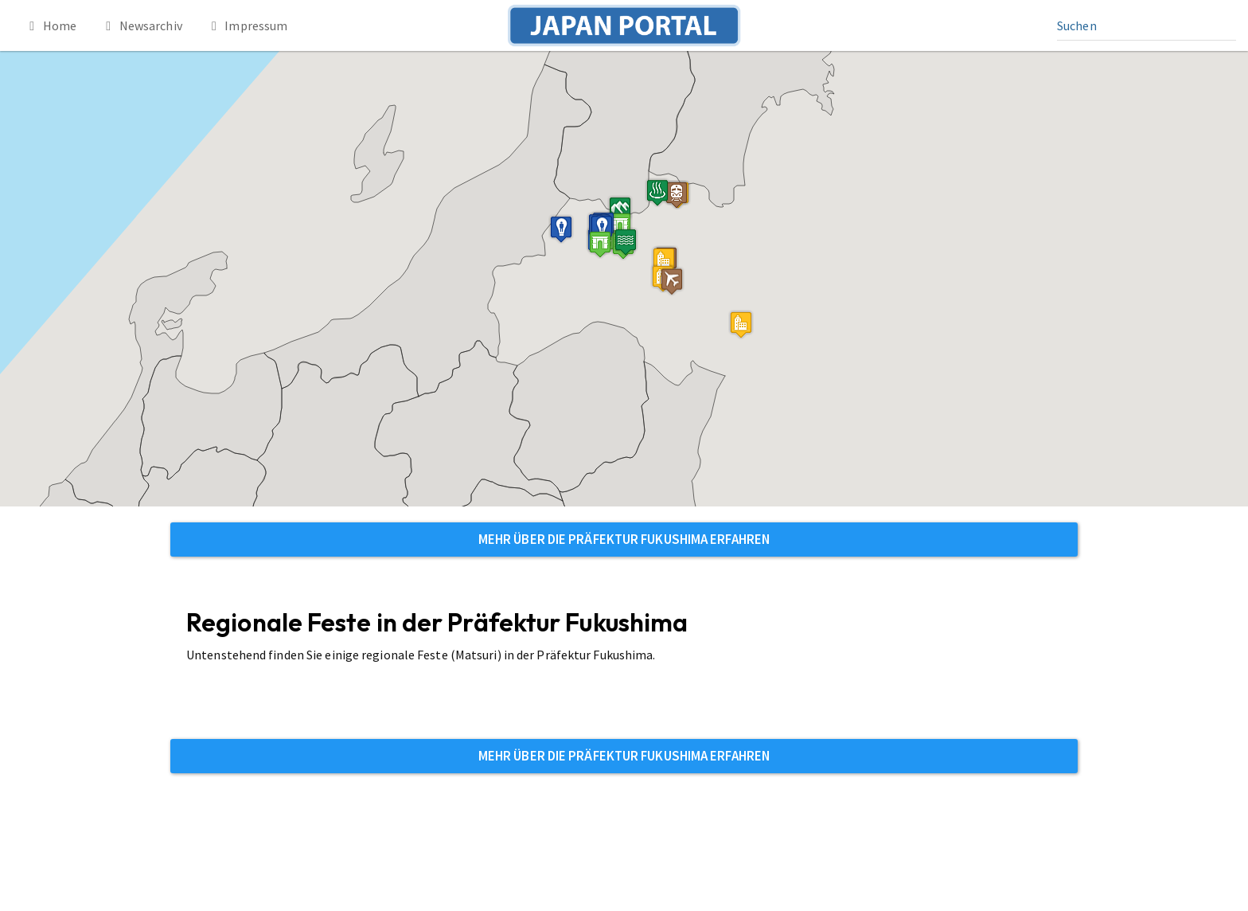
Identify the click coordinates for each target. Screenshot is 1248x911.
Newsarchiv (141, 25)
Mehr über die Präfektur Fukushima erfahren (624, 539)
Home (50, 25)
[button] (600, 244)
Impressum (247, 25)
